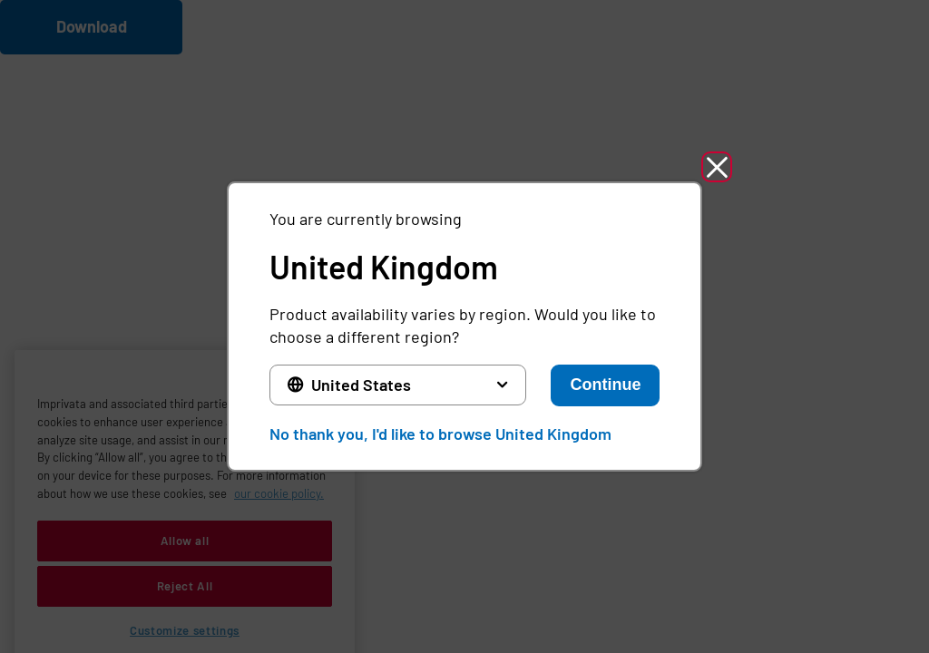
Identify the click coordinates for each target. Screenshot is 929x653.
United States (361, 385)
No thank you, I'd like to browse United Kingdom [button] (440, 433)
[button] (717, 167)
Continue (605, 384)
